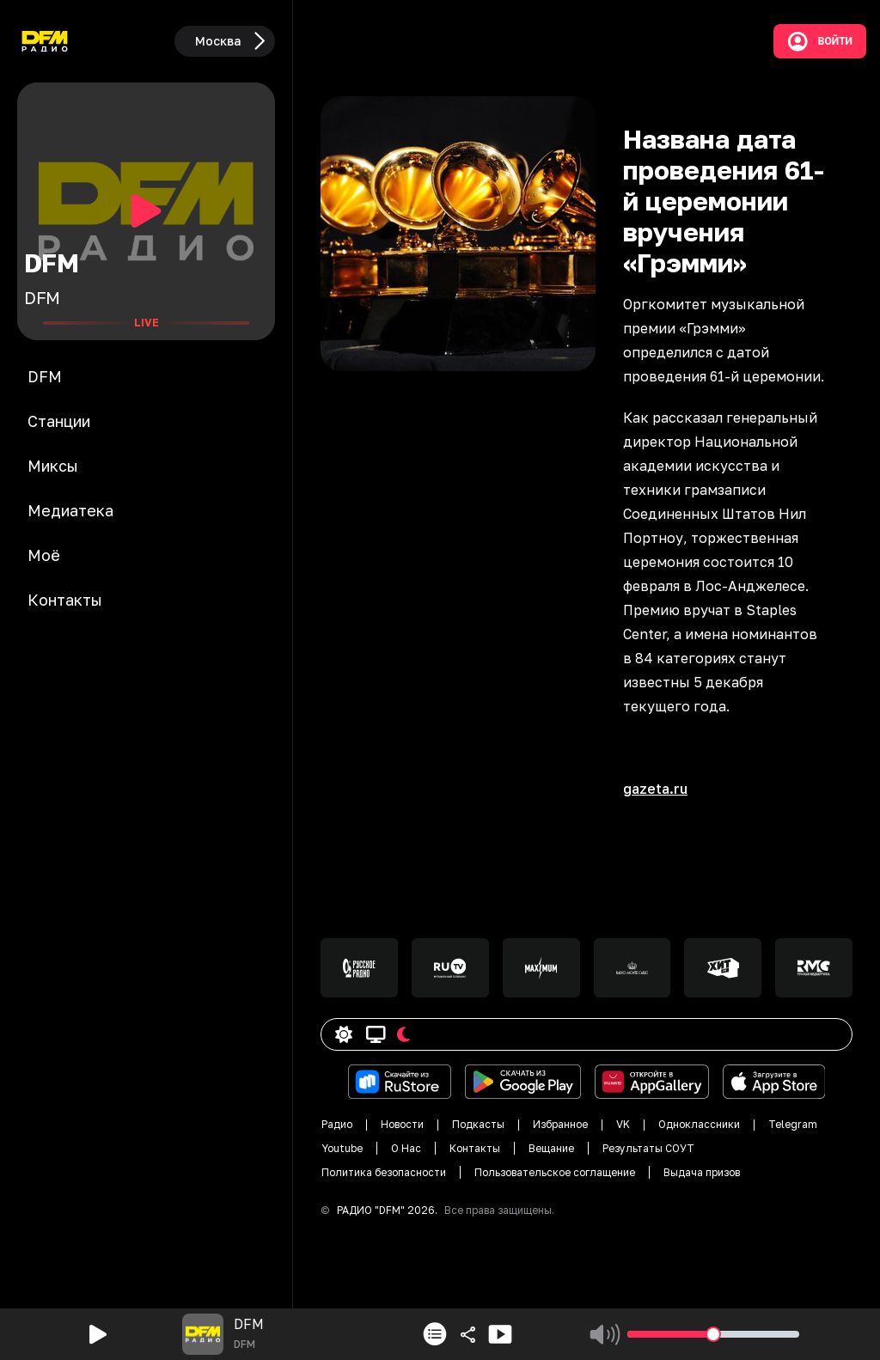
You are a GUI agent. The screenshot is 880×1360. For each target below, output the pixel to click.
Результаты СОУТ (648, 1148)
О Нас (406, 1148)
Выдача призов (701, 1172)
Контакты (474, 1148)
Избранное (560, 1124)
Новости (402, 1124)
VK (623, 1124)
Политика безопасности (383, 1172)
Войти (819, 41)
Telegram (792, 1124)
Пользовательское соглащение (554, 1172)
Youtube (342, 1148)
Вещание (551, 1148)
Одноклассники (699, 1124)
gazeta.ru (655, 788)
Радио (336, 1124)
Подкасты (478, 1124)
